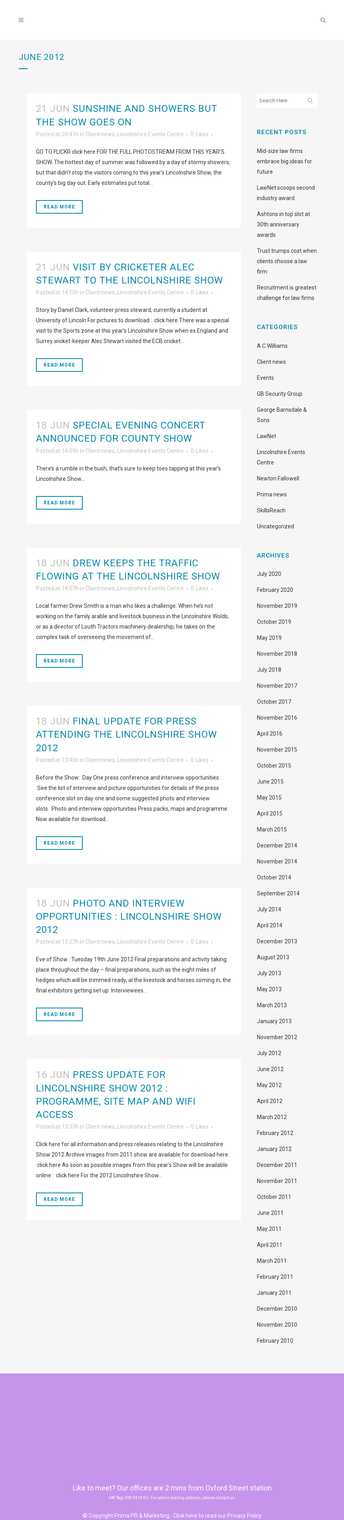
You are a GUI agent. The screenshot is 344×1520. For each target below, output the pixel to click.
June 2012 (270, 1069)
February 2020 (275, 590)
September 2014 (278, 893)
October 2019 (274, 622)
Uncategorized (275, 526)
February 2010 (275, 1340)
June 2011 (270, 1213)
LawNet (266, 436)
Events (265, 378)
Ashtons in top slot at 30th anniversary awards (283, 224)
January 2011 (274, 1293)
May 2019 (269, 638)
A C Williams (272, 346)
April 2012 (269, 1101)
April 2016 (269, 733)
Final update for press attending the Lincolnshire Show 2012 (126, 734)
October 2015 (274, 765)
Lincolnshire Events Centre (150, 134)
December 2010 (277, 1309)
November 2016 (277, 717)
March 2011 (272, 1261)
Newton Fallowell (278, 478)
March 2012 (272, 1117)
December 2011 (277, 1165)
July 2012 (269, 1053)
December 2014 (277, 845)
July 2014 (269, 909)
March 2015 (272, 829)
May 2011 (269, 1229)
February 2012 (275, 1133)
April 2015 (269, 813)
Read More (59, 207)
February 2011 (275, 1277)
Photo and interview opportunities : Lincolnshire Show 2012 (129, 916)
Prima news (272, 494)
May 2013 (269, 989)
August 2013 (273, 957)
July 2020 (269, 574)
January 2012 (274, 1149)
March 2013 (272, 1005)
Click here (185, 1515)
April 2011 (269, 1245)
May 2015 (269, 797)
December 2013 (277, 941)
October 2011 (274, 1197)
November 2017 (277, 686)
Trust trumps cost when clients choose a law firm (287, 261)
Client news (100, 134)
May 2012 (269, 1085)
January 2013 (274, 1021)
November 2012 (277, 1037)
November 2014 (277, 861)
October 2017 (274, 701)
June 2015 (270, 781)
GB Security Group (279, 394)
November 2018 (277, 654)
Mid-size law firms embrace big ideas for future (284, 161)
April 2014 (269, 925)
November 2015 (277, 749)
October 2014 (274, 877)
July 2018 (269, 670)
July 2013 (269, 973)
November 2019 (277, 606)
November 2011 (277, 1181)
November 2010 (277, 1325)
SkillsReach (271, 510)
